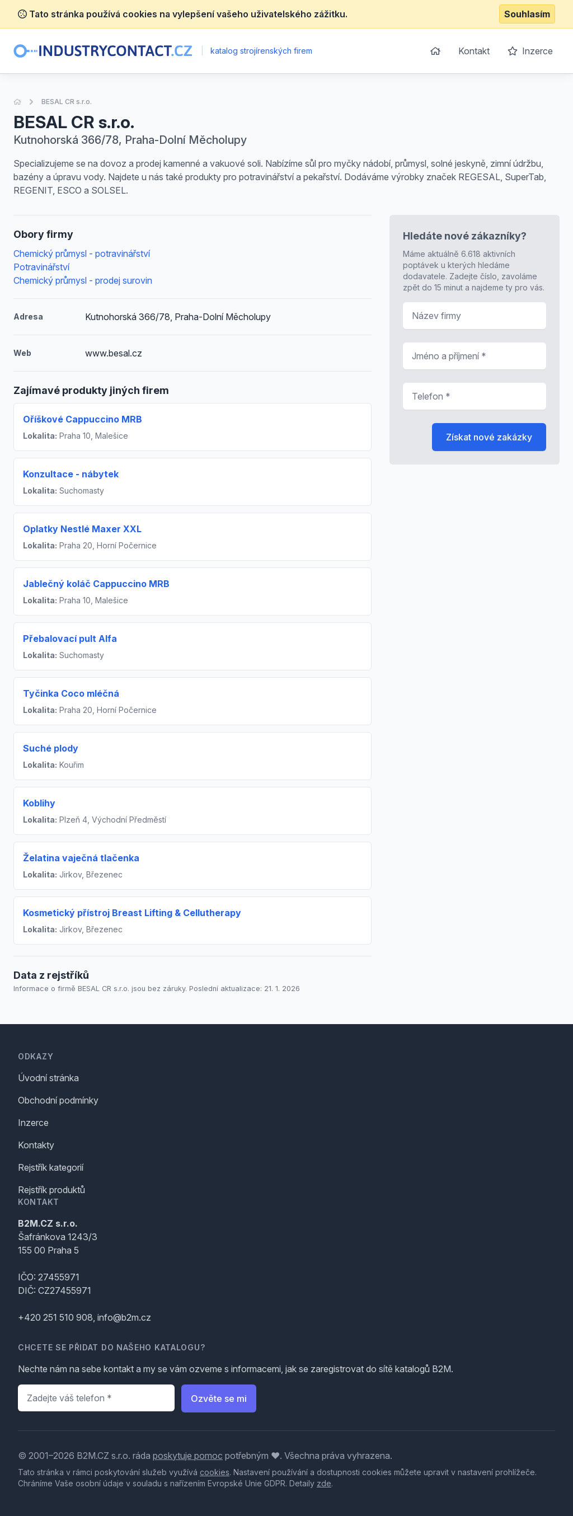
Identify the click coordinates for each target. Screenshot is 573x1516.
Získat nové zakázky (489, 437)
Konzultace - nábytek (71, 474)
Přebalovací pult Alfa (70, 638)
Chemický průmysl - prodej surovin (82, 280)
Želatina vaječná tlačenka (81, 857)
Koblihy (39, 803)
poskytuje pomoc (188, 1455)
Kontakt (474, 51)
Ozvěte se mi (219, 1398)
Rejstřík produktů (51, 1189)
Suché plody (50, 748)
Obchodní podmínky (58, 1100)
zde (324, 1483)
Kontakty (36, 1145)
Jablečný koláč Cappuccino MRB (96, 583)
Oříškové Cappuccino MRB (82, 419)
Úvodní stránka (48, 1077)
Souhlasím (527, 14)
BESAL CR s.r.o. (66, 101)
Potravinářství (41, 267)
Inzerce (530, 51)
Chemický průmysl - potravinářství (81, 253)
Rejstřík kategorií (50, 1167)
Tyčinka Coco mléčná (71, 693)
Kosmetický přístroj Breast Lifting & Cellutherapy (132, 912)
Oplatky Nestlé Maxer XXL (82, 528)
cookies (214, 1472)
